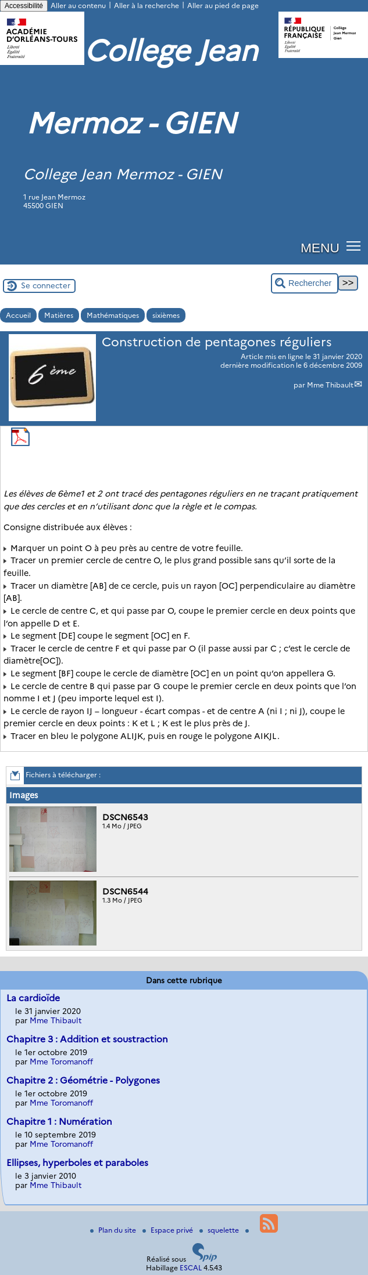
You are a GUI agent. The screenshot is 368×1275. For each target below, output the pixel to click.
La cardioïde (33, 998)
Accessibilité (24, 6)
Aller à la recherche (146, 5)
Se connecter (45, 285)
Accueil (18, 315)
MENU (320, 247)
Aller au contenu (78, 5)
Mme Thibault (330, 385)
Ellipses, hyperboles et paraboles (77, 1162)
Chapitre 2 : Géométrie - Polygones (83, 1080)
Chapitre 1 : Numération (59, 1121)
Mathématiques (113, 315)
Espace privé (168, 1230)
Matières (58, 315)
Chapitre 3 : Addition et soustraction (87, 1039)
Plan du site (114, 1230)
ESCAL (191, 1267)
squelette (220, 1230)
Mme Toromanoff (61, 1061)
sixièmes (166, 315)
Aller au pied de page (223, 5)
